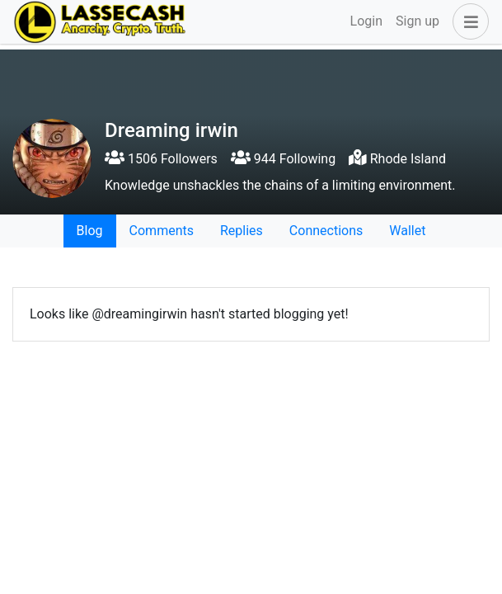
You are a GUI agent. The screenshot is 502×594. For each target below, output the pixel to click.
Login (366, 21)
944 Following (283, 159)
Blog (90, 230)
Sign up (417, 21)
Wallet (407, 230)
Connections (326, 230)
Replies (241, 230)
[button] (467, 21)
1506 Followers (161, 159)
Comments (161, 230)
